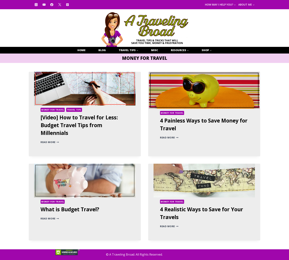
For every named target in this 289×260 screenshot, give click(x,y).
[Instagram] (36, 5)
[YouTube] (44, 5)
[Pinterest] (67, 5)
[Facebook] (52, 5)
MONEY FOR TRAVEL (52, 109)
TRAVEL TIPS (74, 109)
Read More (50, 142)
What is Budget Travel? (70, 209)
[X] (59, 5)
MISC (154, 50)
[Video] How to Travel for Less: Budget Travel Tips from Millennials (79, 125)
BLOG (102, 50)
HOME (81, 50)
